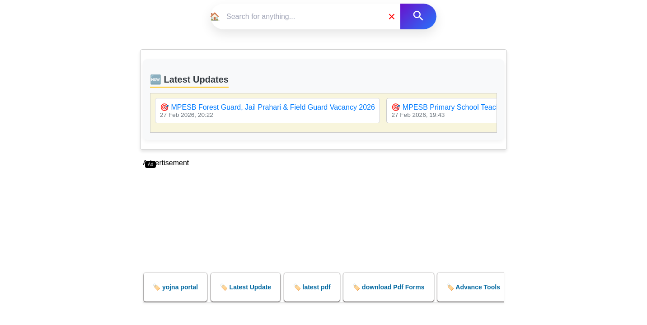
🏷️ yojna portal (175, 287)
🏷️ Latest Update (245, 287)
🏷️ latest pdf (312, 287)
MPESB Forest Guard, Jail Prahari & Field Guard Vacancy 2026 (273, 107)
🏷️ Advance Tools (473, 287)
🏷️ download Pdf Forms (388, 287)
